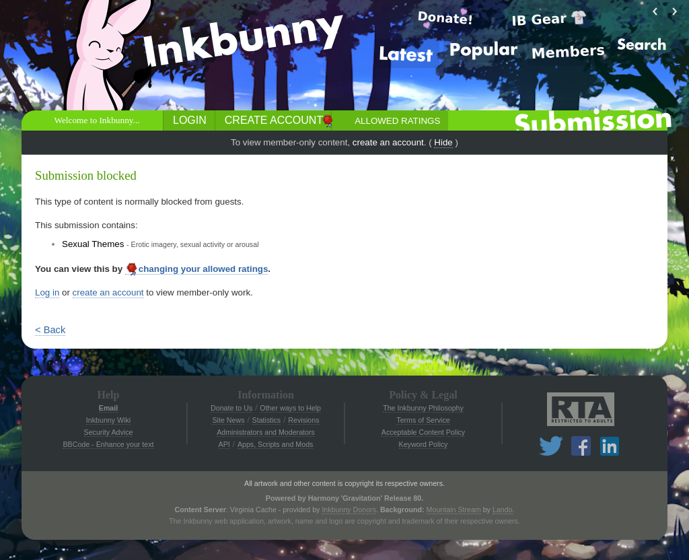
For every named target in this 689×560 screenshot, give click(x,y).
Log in (47, 292)
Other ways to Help (290, 408)
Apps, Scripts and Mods (276, 444)
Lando (503, 509)
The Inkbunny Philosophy (423, 408)
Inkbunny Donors (349, 509)
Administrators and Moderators (266, 432)
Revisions (303, 420)
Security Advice (108, 432)
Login (190, 120)
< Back (50, 329)
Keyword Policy (423, 444)
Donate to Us (231, 408)
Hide (443, 142)
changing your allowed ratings (196, 269)
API (224, 444)
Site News (228, 420)
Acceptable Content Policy (423, 432)
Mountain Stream (454, 509)
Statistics (266, 420)
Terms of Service (422, 420)
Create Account (274, 120)
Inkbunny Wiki (108, 420)
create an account (388, 142)
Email (108, 408)
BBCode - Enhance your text (108, 444)
